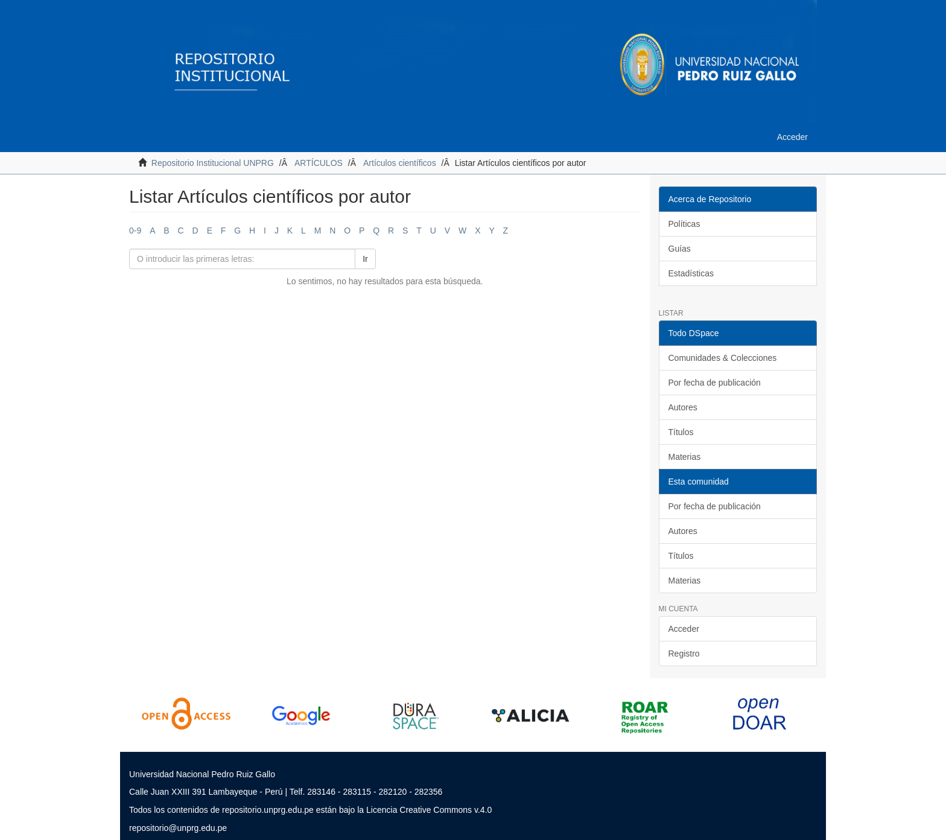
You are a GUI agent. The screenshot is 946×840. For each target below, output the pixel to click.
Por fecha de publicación (714, 382)
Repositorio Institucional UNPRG (212, 163)
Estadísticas (691, 273)
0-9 (135, 230)
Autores (682, 407)
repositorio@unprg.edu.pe (178, 828)
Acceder (683, 629)
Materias (684, 457)
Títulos (681, 432)
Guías (679, 248)
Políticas (684, 224)
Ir (365, 259)
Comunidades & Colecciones (722, 358)
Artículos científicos (399, 163)
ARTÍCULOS (318, 163)
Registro (684, 653)
